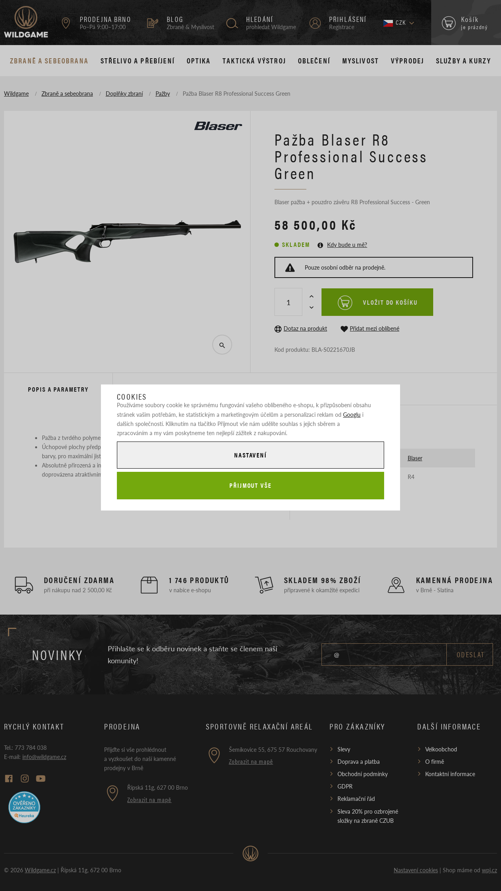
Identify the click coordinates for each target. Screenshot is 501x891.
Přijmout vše (250, 485)
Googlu (352, 414)
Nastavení (250, 454)
